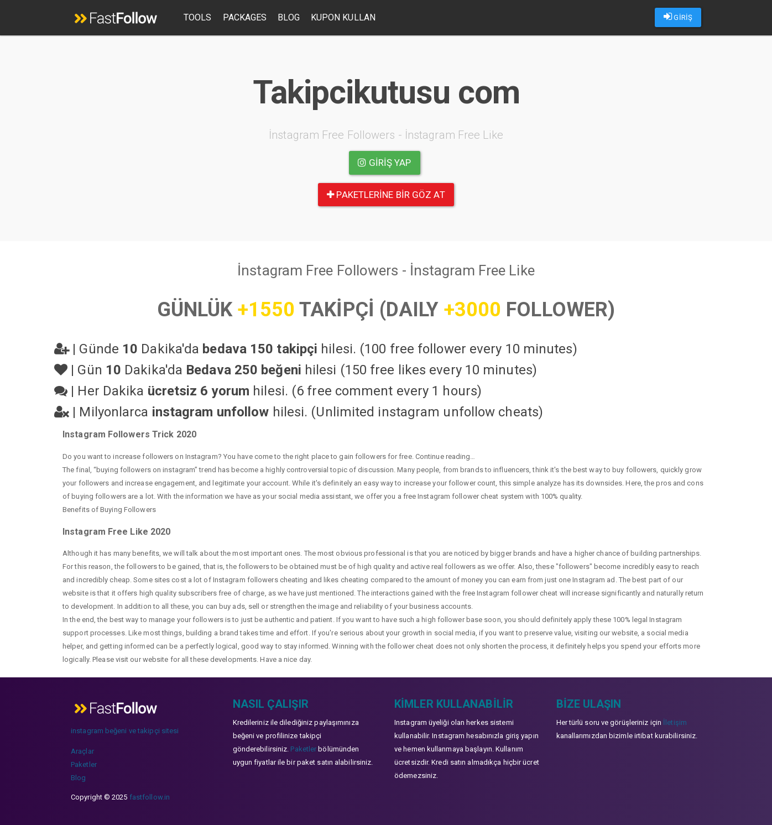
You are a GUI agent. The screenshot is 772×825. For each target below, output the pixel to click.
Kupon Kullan (343, 17)
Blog (288, 17)
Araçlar (82, 751)
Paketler (84, 764)
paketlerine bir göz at (386, 194)
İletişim (675, 722)
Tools (198, 17)
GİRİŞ (678, 17)
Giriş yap (384, 162)
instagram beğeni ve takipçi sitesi (125, 731)
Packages (245, 17)
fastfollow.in (149, 797)
